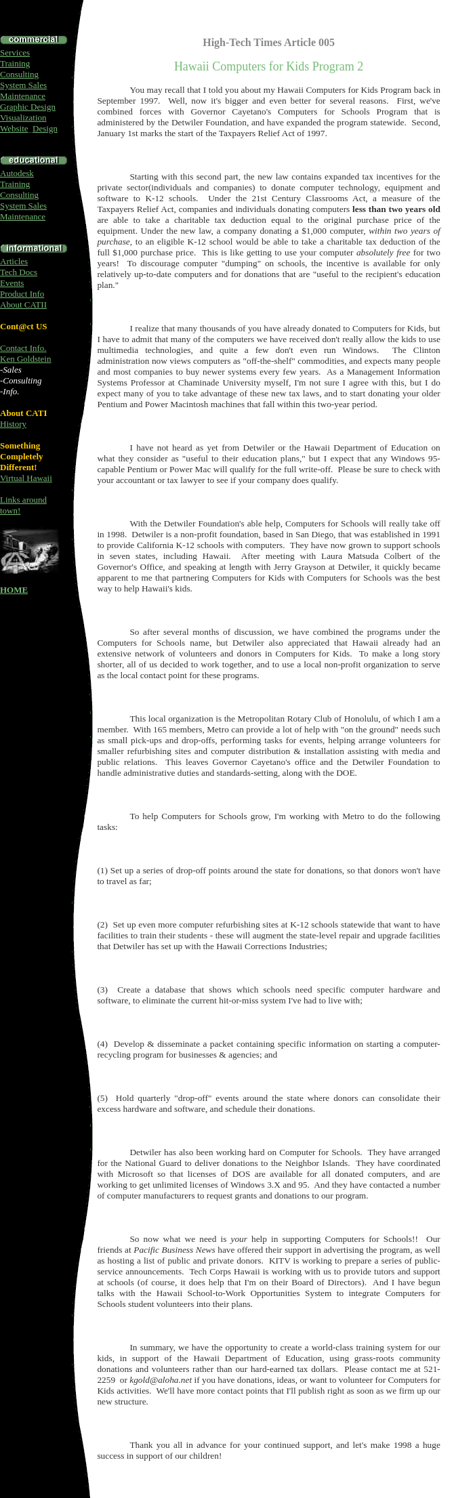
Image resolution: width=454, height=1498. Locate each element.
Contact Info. (23, 348)
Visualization (23, 117)
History (13, 424)
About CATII (23, 304)
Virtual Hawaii (26, 478)
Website (14, 128)
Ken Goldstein (25, 359)
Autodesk (17, 173)
